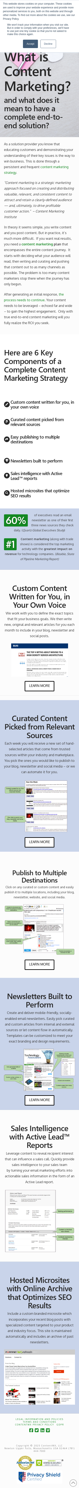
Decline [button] (48, 43)
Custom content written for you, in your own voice (42, 404)
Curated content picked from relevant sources (37, 421)
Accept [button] (30, 43)
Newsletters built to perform (37, 460)
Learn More (39, 686)
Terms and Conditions (39, 1422)
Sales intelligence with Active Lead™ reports (36, 475)
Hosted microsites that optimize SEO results (40, 492)
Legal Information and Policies (39, 1419)
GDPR (60, 1424)
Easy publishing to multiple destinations (35, 439)
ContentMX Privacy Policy (34, 1424)
